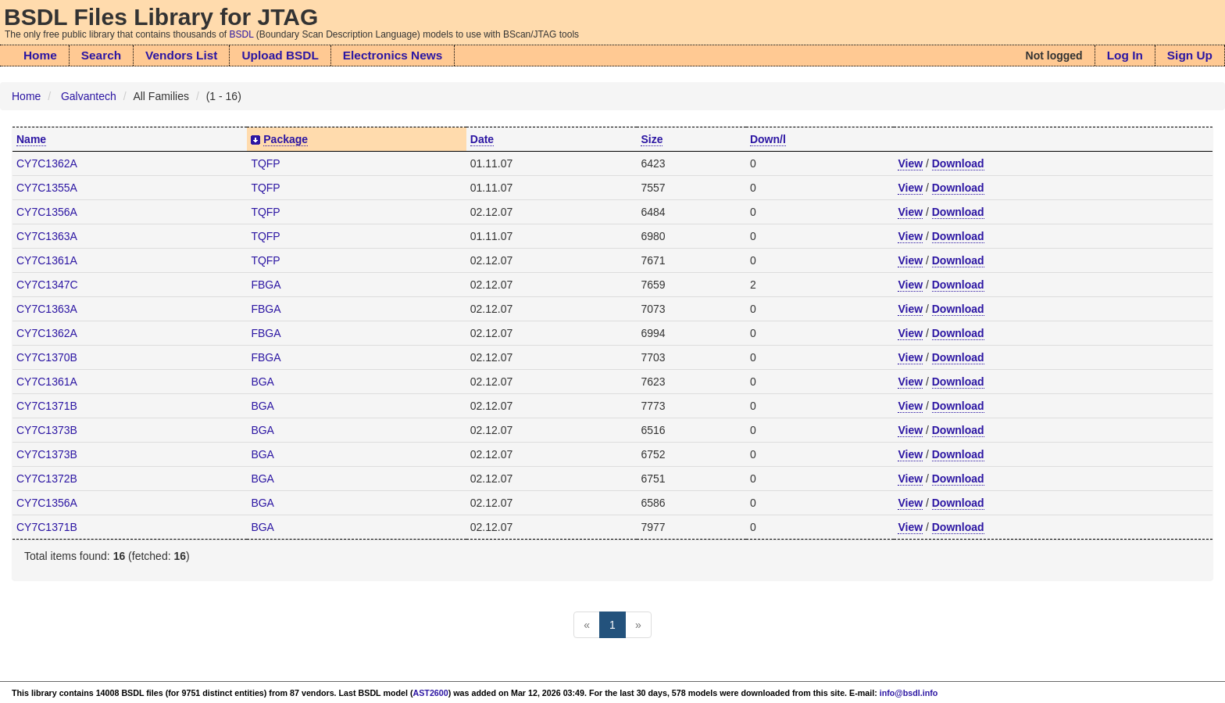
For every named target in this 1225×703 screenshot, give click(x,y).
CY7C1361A (46, 260)
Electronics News (392, 55)
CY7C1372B (46, 478)
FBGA (265, 284)
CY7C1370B (46, 357)
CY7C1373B (46, 430)
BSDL (242, 34)
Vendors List (181, 55)
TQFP (265, 163)
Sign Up (1189, 55)
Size (651, 139)
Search (101, 55)
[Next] (638, 625)
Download (958, 163)
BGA (262, 381)
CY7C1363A (46, 236)
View (910, 163)
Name (31, 139)
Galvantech (88, 96)
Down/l (768, 139)
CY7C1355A (46, 187)
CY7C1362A (46, 163)
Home (40, 55)
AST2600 (430, 693)
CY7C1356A (46, 212)
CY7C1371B (46, 406)
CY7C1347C (47, 284)
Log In (1125, 55)
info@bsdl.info (909, 693)
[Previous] (586, 625)
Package (285, 139)
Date (482, 139)
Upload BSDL (279, 55)
